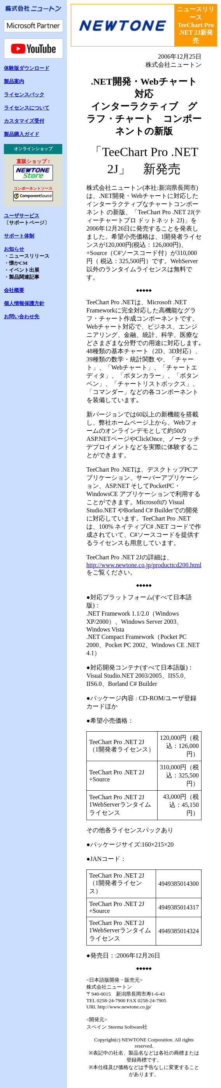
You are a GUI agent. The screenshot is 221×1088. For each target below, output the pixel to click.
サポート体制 (19, 236)
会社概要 (14, 290)
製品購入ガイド (21, 134)
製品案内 (14, 81)
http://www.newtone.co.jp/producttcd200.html (144, 565)
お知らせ (14, 249)
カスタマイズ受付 (24, 121)
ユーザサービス (21, 216)
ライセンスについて (26, 108)
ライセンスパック (24, 94)
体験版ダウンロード (26, 68)
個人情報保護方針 (24, 303)
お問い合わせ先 (21, 316)
